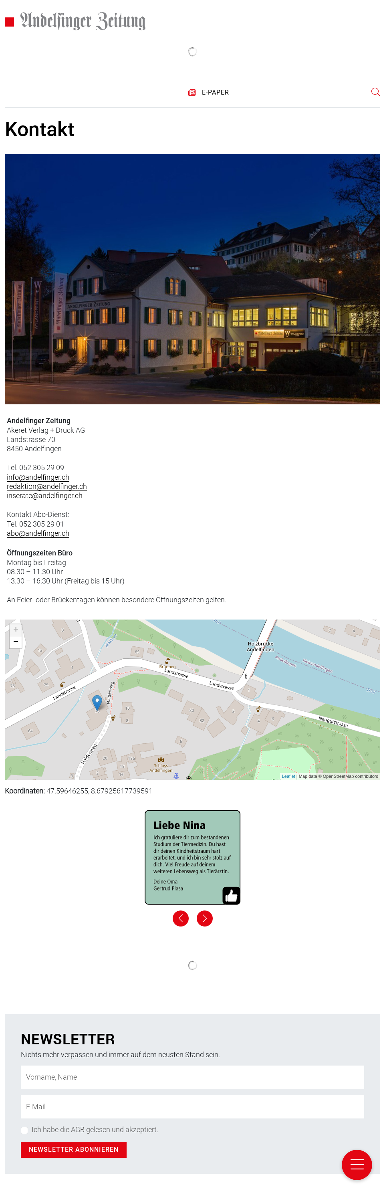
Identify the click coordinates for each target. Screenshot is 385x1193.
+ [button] (15, 630)
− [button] (15, 642)
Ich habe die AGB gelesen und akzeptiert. (95, 1129)
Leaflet (288, 776)
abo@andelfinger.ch (38, 533)
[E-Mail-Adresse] (192, 1106)
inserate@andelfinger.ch (45, 495)
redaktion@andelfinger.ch (47, 486)
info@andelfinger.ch (38, 477)
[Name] (192, 1077)
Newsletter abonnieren (74, 1149)
